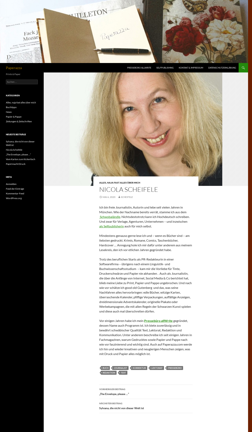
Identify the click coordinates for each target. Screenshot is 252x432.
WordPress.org (14, 198)
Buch (105, 368)
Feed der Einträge (15, 188)
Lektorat (157, 368)
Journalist (120, 368)
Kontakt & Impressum (191, 67)
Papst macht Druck (15, 163)
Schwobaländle (109, 217)
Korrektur (139, 368)
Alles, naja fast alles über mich (119, 182)
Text (123, 372)
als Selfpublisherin (111, 226)
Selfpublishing (165, 67)
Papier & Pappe (13, 116)
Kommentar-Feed (15, 193)
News (9, 111)
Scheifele (127, 197)
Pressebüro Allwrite (139, 67)
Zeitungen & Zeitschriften (19, 121)
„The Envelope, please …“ (146, 391)
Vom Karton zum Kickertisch (20, 159)
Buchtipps (11, 107)
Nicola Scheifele (14, 149)
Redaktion (109, 372)
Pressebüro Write (158, 321)
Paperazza (14, 68)
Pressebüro (175, 368)
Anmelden (11, 184)
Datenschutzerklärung (222, 67)
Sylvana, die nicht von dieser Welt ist (146, 405)
